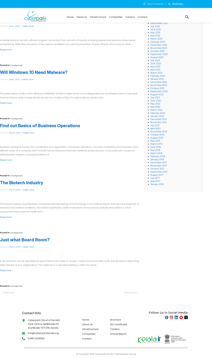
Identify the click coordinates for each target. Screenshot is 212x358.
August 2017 (156, 175)
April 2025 (155, 35)
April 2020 (155, 128)
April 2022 (155, 107)
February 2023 (157, 76)
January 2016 (157, 184)
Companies (115, 17)
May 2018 (155, 150)
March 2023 (156, 72)
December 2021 (158, 119)
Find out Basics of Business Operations (40, 125)
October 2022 (157, 88)
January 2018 (157, 159)
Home (70, 17)
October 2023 (157, 51)
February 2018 (157, 156)
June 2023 (155, 63)
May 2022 (155, 103)
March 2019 (156, 144)
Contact (143, 17)
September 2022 (159, 91)
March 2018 (156, 153)
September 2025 (159, 23)
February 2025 (157, 42)
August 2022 (156, 94)
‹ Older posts (8, 292)
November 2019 (158, 131)
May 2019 (155, 141)
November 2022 (158, 85)
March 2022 (156, 110)
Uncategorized (16, 65)
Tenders (115, 329)
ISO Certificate (118, 324)
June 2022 (155, 100)
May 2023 (155, 66)
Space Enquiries (153, 4)
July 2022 (155, 97)
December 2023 (158, 45)
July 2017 (155, 178)
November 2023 (158, 48)
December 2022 (158, 82)
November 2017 (158, 165)
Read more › (6, 49)
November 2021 (158, 122)
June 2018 (155, 147)
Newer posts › (131, 292)
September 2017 (159, 172)
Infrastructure (98, 17)
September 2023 (159, 54)
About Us (82, 17)
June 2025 (155, 29)
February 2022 (157, 113)
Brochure (115, 319)
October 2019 (157, 134)
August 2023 (156, 57)
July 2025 (155, 26)
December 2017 (158, 162)
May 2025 (155, 32)
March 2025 (156, 38)
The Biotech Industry (21, 182)
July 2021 (155, 125)
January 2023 (157, 79)
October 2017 (157, 168)
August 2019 (156, 137)
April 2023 (155, 69)
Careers (130, 17)
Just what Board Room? (25, 239)
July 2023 (155, 60)
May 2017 (155, 181)
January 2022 (157, 116)
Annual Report (118, 334)
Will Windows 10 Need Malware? (33, 72)
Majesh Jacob (28, 26)
